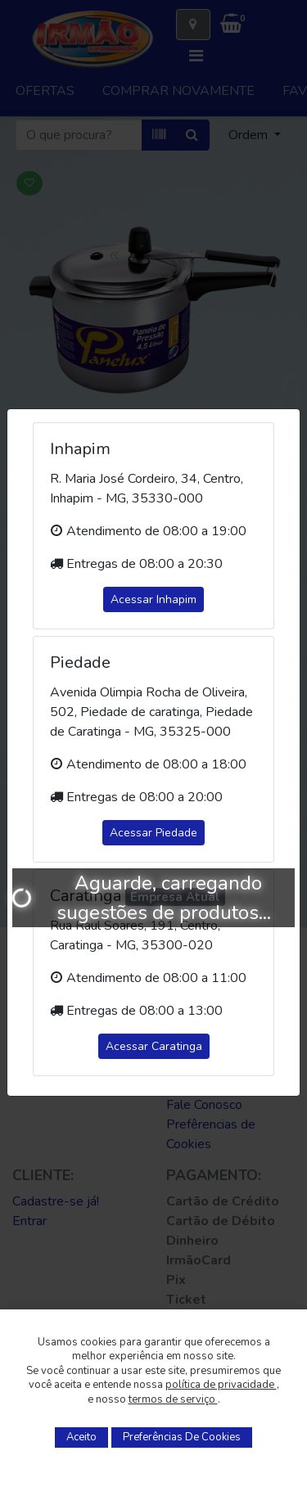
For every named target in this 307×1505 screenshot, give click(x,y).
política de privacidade (221, 1384)
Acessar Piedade (153, 832)
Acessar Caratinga (154, 1046)
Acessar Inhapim (153, 599)
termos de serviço (173, 1399)
